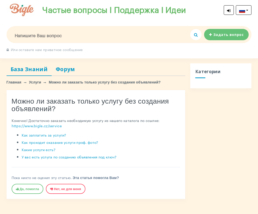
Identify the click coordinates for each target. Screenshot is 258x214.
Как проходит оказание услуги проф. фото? (60, 142)
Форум (65, 69)
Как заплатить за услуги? (44, 135)
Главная (14, 82)
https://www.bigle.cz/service (37, 125)
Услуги (35, 82)
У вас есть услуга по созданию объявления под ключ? (69, 156)
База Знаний (29, 69)
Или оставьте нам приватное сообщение (45, 49)
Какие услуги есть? (38, 149)
